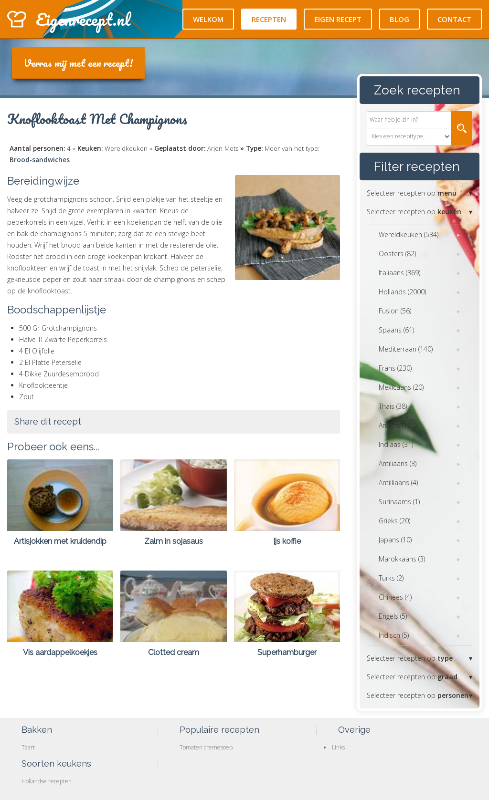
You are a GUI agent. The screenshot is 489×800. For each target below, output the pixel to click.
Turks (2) (391, 577)
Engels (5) (393, 616)
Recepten (269, 19)
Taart (28, 747)
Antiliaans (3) (397, 463)
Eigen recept (337, 19)
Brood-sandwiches (40, 160)
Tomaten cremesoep (206, 747)
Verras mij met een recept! (78, 62)
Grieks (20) (394, 520)
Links (338, 747)
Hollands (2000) (402, 291)
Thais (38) (393, 406)
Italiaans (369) (399, 272)
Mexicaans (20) (401, 387)
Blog (399, 19)
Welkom (208, 19)
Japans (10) (395, 539)
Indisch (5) (394, 635)
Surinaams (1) (399, 501)
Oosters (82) (397, 253)
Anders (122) (397, 425)
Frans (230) (395, 368)
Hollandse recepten (46, 781)
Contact (454, 19)
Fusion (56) (395, 310)
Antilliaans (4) (398, 482)
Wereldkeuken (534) (408, 234)
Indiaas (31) (396, 444)
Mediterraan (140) (406, 348)
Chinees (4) (395, 597)
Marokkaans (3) (402, 558)
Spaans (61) (396, 329)
